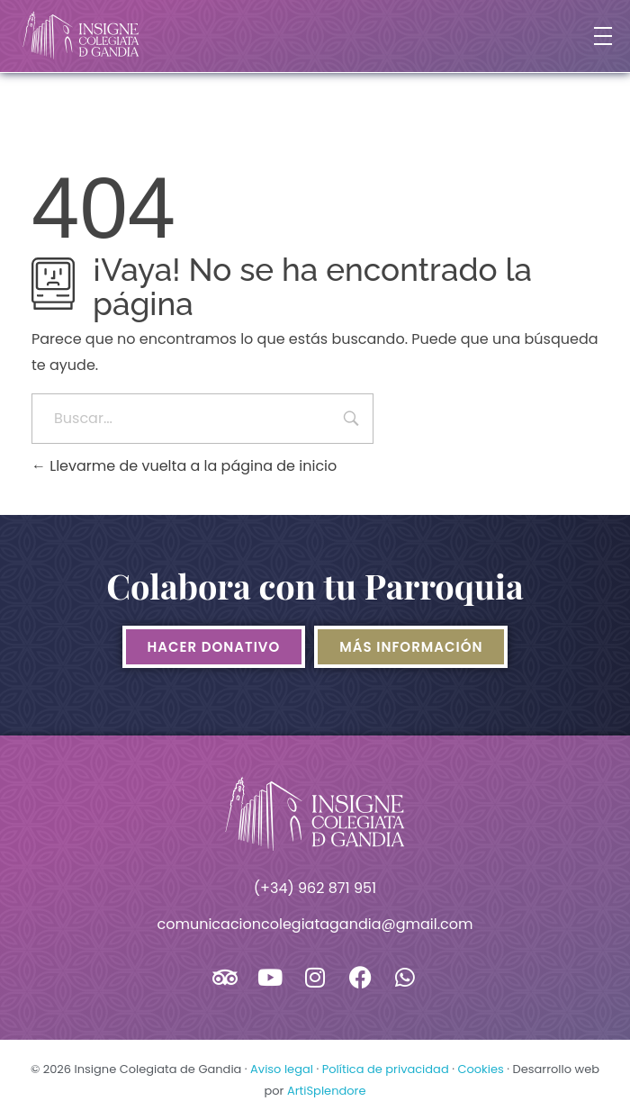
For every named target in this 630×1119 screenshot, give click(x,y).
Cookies (480, 1069)
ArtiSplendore (326, 1090)
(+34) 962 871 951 (315, 888)
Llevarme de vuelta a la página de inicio (184, 466)
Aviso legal (281, 1069)
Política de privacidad (385, 1069)
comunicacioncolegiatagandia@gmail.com (315, 924)
